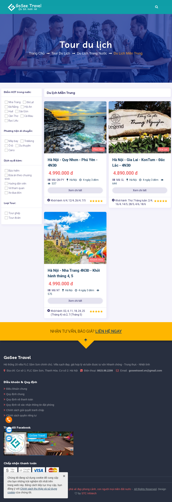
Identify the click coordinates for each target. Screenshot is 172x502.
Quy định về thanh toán (19, 418)
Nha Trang (13, 102)
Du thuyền (23, 145)
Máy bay (11, 141)
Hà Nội (72, 179)
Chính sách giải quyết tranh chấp (25, 429)
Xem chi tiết (75, 190)
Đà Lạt (28, 102)
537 (52, 183)
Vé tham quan (14, 188)
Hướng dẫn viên (15, 183)
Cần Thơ (11, 116)
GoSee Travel (110, 435)
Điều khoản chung (16, 408)
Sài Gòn (21, 111)
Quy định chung (15, 413)
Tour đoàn (13, 217)
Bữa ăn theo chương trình (18, 177)
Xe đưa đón (13, 192)
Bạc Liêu (11, 120)
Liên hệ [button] (138, 7)
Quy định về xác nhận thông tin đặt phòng (30, 424)
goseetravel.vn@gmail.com (72, 370)
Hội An (26, 106)
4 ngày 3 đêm (89, 179)
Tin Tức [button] (122, 8)
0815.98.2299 (32, 370)
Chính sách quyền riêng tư (21, 434)
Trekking (27, 141)
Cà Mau (27, 116)
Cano (10, 150)
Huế (9, 111)
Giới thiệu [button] (75, 7)
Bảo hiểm (12, 170)
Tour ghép (12, 213)
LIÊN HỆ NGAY (108, 331)
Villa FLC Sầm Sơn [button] (99, 7)
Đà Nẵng (11, 106)
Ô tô (9, 145)
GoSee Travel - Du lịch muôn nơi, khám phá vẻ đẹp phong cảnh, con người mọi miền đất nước (77, 495)
